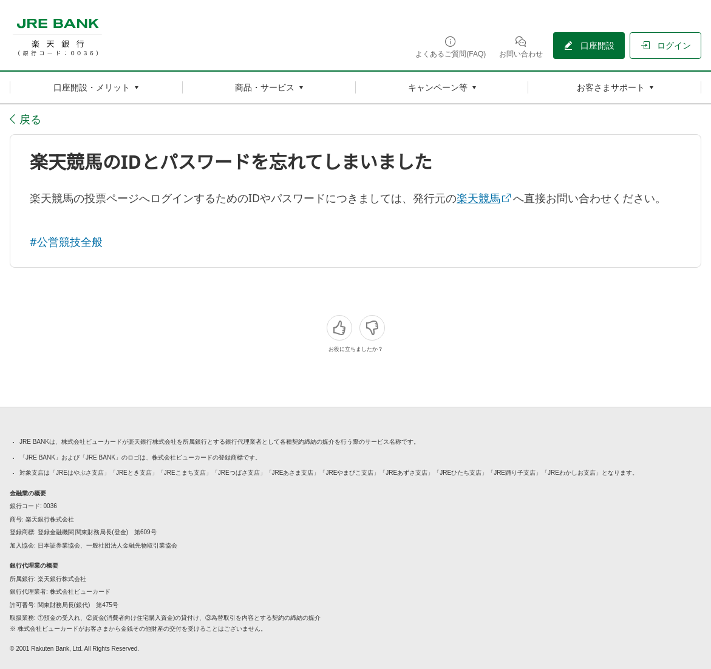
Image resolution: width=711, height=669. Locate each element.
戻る (30, 119)
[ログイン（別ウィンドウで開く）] (665, 45)
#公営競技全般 (66, 241)
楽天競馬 (478, 198)
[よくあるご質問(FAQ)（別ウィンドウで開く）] (450, 46)
